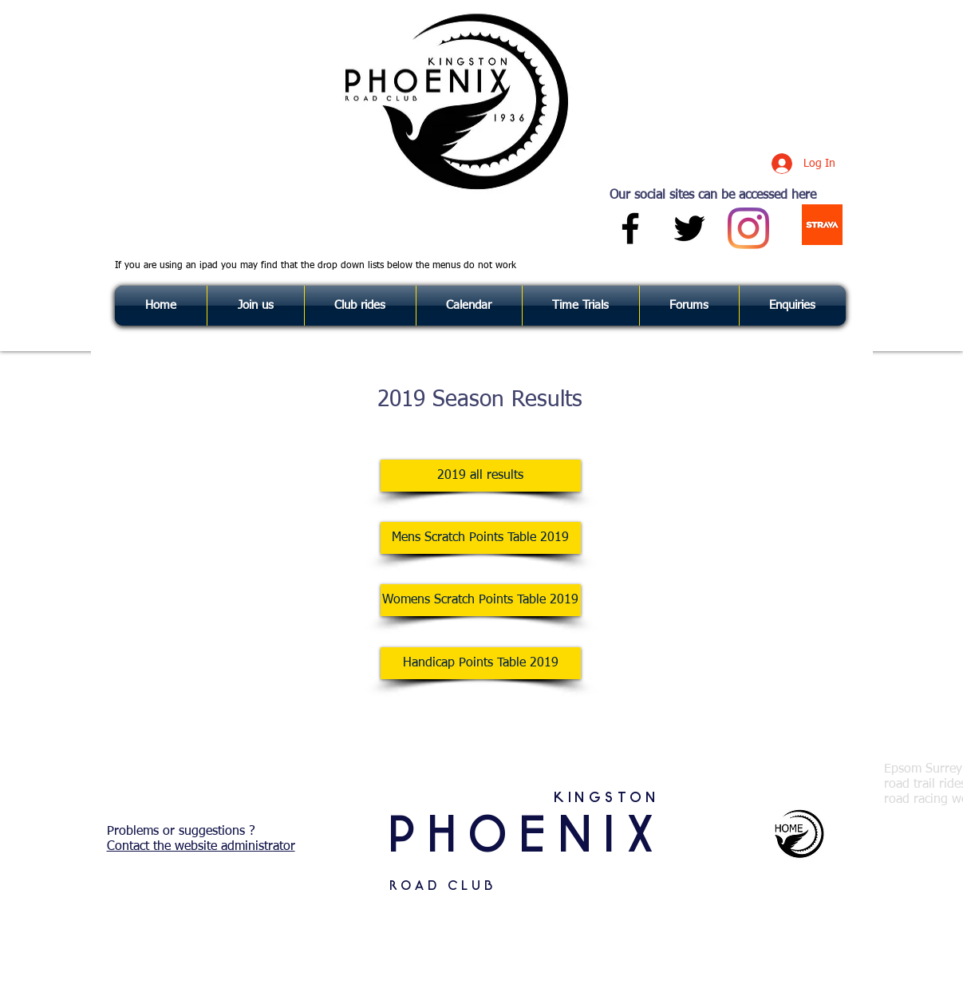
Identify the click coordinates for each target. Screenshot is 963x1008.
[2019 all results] (481, 476)
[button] (793, 306)
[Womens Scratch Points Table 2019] (481, 600)
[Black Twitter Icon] (689, 228)
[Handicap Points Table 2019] (481, 663)
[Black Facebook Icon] (630, 228)
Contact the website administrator (201, 846)
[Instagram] (748, 228)
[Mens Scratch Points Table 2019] (481, 538)
